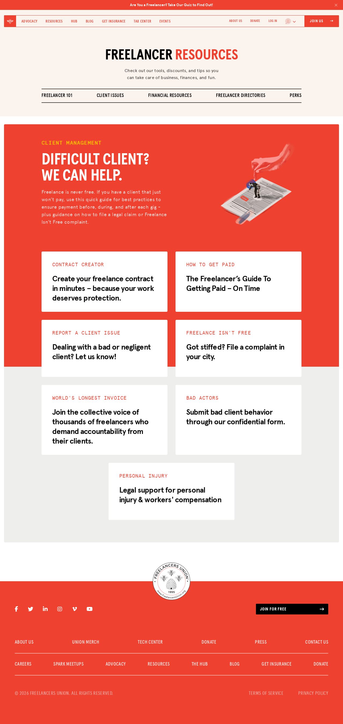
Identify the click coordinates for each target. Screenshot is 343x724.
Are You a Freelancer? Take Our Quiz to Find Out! (234, 4)
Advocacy (29, 21)
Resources (54, 21)
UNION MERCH (85, 642)
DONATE (255, 21)
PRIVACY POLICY (313, 693)
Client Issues (110, 95)
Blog (90, 21)
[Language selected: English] (290, 21)
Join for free (292, 609)
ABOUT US (235, 21)
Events (164, 21)
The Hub (200, 664)
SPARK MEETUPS (68, 664)
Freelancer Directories (241, 95)
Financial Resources (170, 95)
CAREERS (23, 664)
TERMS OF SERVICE (266, 693)
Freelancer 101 (57, 95)
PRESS (261, 642)
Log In (273, 21)
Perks (295, 95)
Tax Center (142, 21)
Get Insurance (114, 21)
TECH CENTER (150, 642)
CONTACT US (316, 642)
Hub (74, 21)
